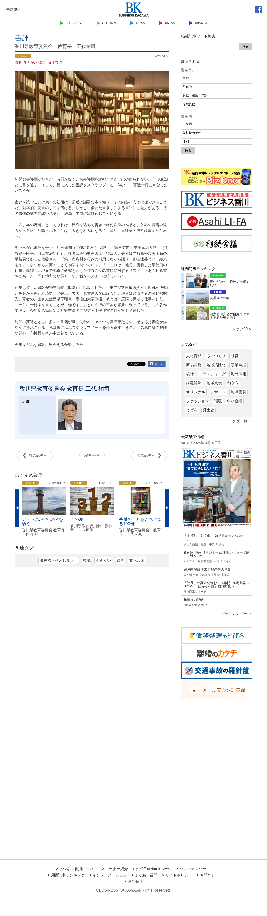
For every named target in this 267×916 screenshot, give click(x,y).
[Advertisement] (217, 775)
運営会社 (133, 882)
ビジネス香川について (76, 869)
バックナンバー (191, 869)
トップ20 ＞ (242, 329)
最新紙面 (13, 10)
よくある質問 (144, 875)
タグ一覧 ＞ (242, 421)
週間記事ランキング (66, 875)
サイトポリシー (177, 875)
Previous (17, 508)
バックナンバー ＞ (236, 613)
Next (167, 508)
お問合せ (206, 875)
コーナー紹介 (115, 869)
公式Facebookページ (152, 869)
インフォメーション (108, 875)
